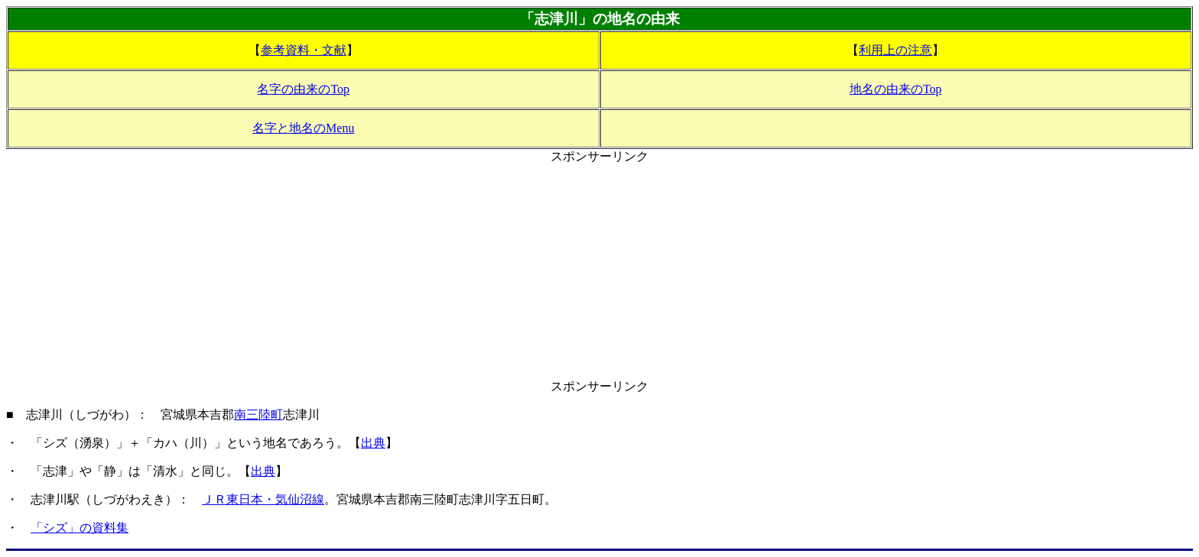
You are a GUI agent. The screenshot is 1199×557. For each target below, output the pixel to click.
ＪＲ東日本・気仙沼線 (263, 499)
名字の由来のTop (303, 89)
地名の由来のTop (896, 89)
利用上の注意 (895, 50)
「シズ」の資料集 (79, 527)
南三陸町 (258, 414)
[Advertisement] (599, 272)
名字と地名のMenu (303, 127)
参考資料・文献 (303, 50)
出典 (373, 442)
